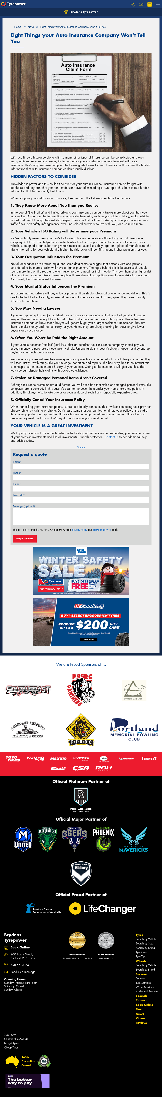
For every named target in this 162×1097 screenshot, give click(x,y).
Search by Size (144, 943)
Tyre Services (143, 983)
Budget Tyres (11, 1043)
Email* (17, 484)
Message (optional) (24, 506)
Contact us (111, 437)
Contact (141, 1000)
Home (15, 27)
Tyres (139, 935)
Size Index (10, 1034)
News (140, 1014)
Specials (141, 996)
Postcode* (19, 495)
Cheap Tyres (11, 1047)
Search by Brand (145, 948)
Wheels (141, 961)
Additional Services (147, 991)
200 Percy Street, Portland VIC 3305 (22, 956)
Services (141, 974)
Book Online (144, 1005)
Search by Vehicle (146, 939)
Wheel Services (145, 987)
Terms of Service (102, 529)
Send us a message (22, 972)
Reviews (142, 1023)
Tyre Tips (141, 956)
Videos (140, 1018)
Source (81, 447)
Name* (17, 461)
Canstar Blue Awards (16, 1039)
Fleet (139, 1009)
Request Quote (24, 538)
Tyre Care (141, 952)
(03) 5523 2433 (21, 965)
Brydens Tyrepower (81, 12)
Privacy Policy (79, 529)
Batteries (140, 978)
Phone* (17, 473)
